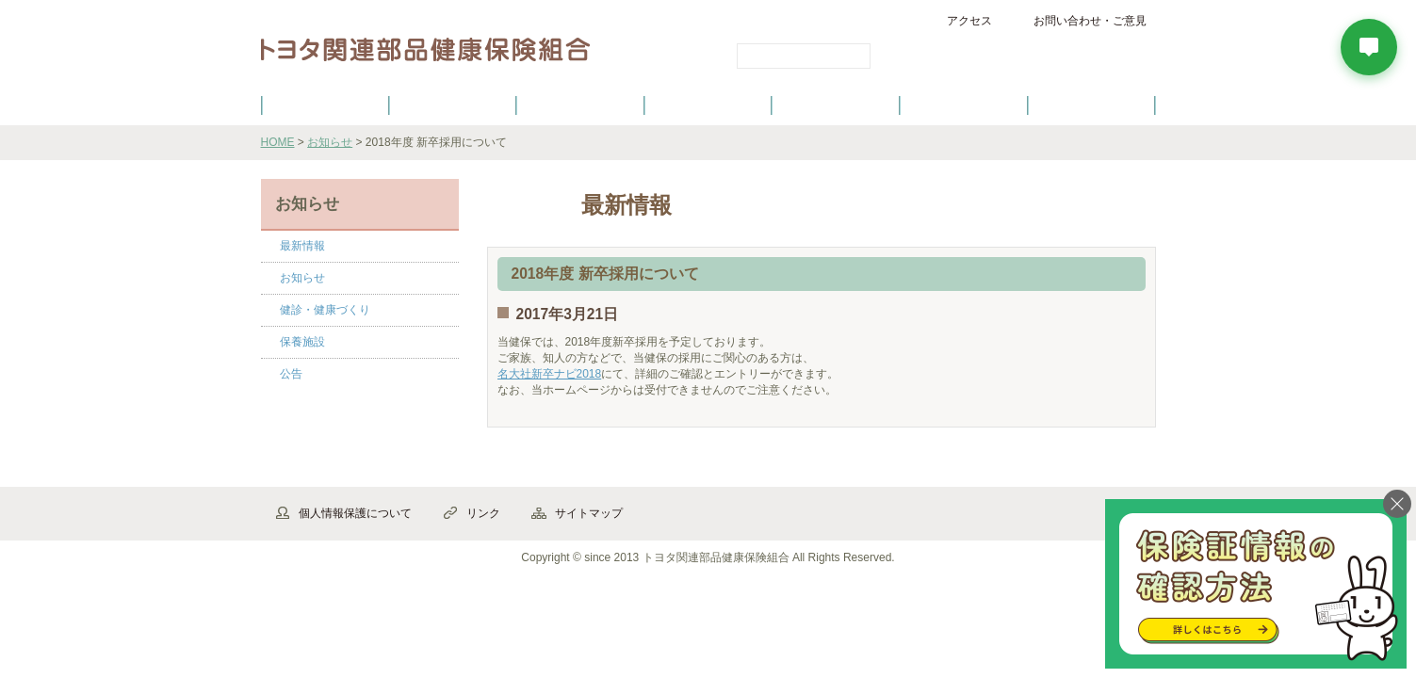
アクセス (969, 20)
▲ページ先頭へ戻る (1103, 466)
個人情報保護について (355, 513)
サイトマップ (589, 513)
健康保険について (452, 104)
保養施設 (963, 104)
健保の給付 (580, 104)
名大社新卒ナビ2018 (549, 373)
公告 (291, 373)
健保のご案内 (324, 104)
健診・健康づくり (708, 104)
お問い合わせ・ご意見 (1090, 20)
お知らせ (329, 142)
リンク (483, 513)
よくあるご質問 (1091, 104)
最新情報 (302, 245)
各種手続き (835, 104)
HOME (278, 142)
